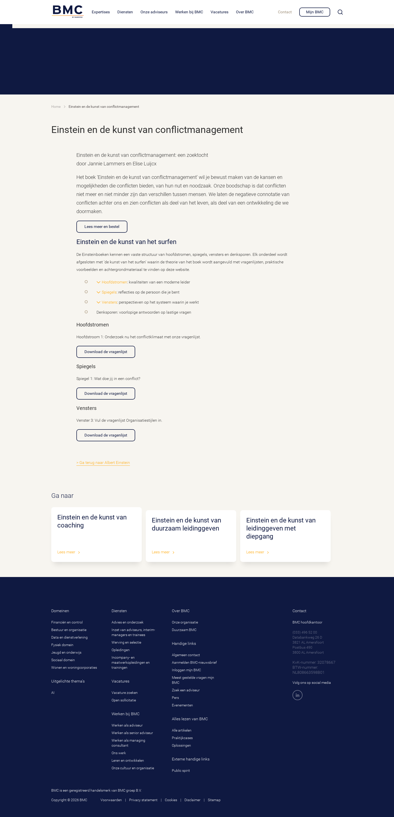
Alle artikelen (181, 730)
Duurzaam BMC (184, 630)
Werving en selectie (126, 642)
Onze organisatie (185, 622)
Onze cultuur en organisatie (133, 768)
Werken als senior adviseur (132, 733)
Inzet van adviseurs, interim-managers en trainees (133, 632)
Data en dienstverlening (69, 637)
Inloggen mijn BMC (186, 670)
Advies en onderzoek (127, 622)
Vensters (109, 302)
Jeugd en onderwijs (66, 652)
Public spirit (181, 770)
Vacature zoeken (125, 693)
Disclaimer (192, 800)
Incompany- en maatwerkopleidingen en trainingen (131, 662)
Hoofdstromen (114, 282)
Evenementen (182, 705)
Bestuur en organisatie (68, 630)
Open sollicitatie (124, 700)
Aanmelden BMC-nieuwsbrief (194, 662)
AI (53, 693)
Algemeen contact (186, 655)
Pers (175, 698)
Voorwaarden (111, 800)
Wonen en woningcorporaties (74, 667)
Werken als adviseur (127, 725)
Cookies (171, 800)
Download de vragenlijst (105, 351)
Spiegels (109, 292)
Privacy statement (143, 800)
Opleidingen (121, 650)
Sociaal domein (63, 660)
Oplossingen (181, 745)
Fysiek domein (62, 645)
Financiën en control (67, 622)
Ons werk (119, 753)
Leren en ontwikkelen (128, 760)
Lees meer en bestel (101, 226)
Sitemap (214, 800)
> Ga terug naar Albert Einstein (103, 462)
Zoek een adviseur (186, 690)
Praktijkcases (182, 738)
